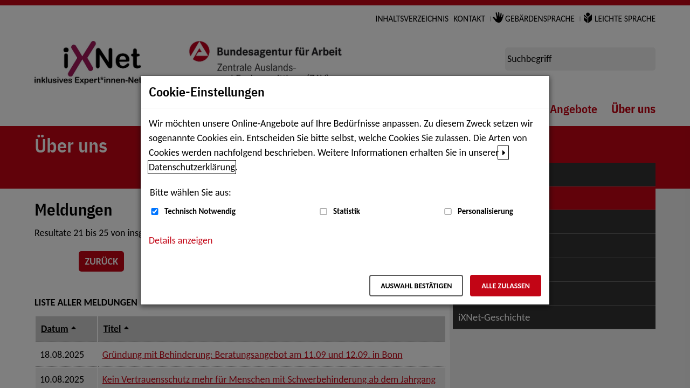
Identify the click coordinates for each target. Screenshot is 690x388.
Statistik (346, 211)
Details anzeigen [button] (180, 240)
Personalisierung (485, 211)
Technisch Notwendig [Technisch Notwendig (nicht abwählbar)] (200, 211)
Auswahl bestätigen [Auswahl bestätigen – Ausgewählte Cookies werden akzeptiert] (416, 285)
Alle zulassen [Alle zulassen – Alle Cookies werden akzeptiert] (505, 285)
